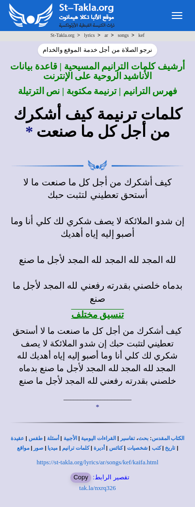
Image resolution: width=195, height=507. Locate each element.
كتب (156, 448)
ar (106, 35)
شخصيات (137, 448)
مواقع (23, 448)
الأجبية (70, 438)
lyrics (89, 35)
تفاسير (127, 438)
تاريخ (170, 448)
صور (38, 448)
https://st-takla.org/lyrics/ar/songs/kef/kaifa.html (97, 462)
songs (123, 35)
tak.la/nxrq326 (97, 487)
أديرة (99, 448)
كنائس (116, 448)
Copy (80, 477)
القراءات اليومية (98, 438)
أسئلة (53, 438)
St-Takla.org (62, 35)
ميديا (53, 448)
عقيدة (17, 438)
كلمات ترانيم (75, 448)
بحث (143, 438)
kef (141, 35)
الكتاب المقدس (168, 438)
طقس (36, 438)
